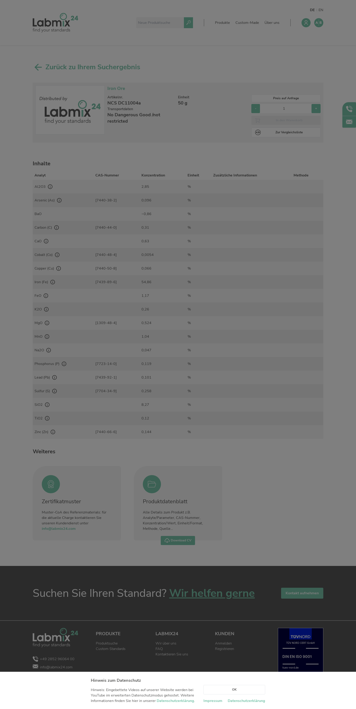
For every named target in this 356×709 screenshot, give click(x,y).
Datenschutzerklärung (175, 700)
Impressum (212, 700)
